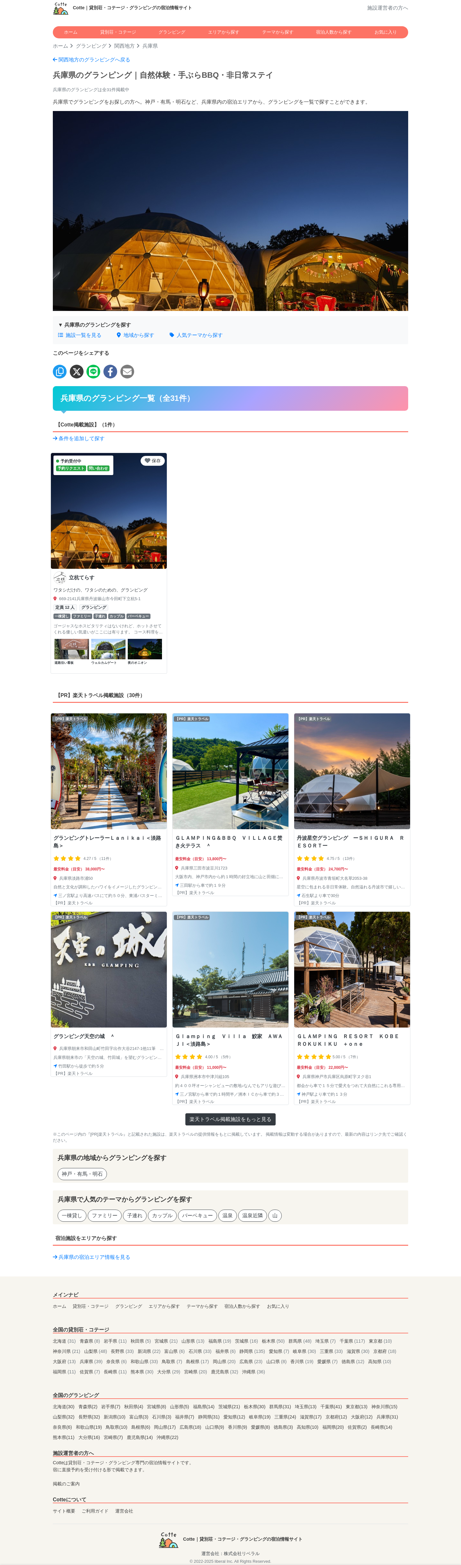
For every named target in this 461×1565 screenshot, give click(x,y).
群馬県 (300, 1341)
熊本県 (143, 1371)
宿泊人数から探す (334, 32)
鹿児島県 (225, 1371)
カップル (162, 1215)
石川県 (201, 1351)
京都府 (384, 1351)
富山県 (175, 1351)
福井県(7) (185, 1416)
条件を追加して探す (79, 438)
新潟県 (150, 1351)
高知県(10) (308, 1427)
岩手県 (116, 1341)
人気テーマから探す (196, 335)
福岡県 (65, 1371)
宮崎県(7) (114, 1437)
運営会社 (124, 1510)
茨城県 (247, 1341)
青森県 (90, 1341)
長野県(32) (89, 1416)
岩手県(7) (111, 1406)
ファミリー (104, 1215)
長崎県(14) (381, 1427)
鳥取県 (172, 1361)
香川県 (302, 1361)
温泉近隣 (252, 1215)
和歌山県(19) (89, 1427)
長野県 (123, 1351)
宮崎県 (196, 1371)
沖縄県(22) (167, 1437)
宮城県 (167, 1341)
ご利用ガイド (95, 1510)
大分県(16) (89, 1437)
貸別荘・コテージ (118, 32)
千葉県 (353, 1341)
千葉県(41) (332, 1406)
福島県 (220, 1341)
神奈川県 (67, 1351)
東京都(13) (357, 1406)
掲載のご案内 (66, 1483)
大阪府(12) (362, 1416)
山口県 (277, 1361)
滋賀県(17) (311, 1416)
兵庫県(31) (387, 1416)
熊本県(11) (64, 1437)
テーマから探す (278, 32)
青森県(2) (88, 1406)
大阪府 (65, 1361)
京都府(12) (337, 1416)
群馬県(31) (280, 1406)
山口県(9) (215, 1427)
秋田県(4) (134, 1406)
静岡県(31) (209, 1416)
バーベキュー (197, 1215)
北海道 (65, 1341)
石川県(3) (162, 1416)
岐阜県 (305, 1351)
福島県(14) (204, 1406)
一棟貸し (72, 1215)
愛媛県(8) (261, 1427)
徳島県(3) (284, 1427)
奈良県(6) (63, 1427)
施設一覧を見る (79, 335)
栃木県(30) (255, 1406)
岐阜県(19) (260, 1416)
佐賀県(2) (358, 1427)
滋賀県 (359, 1351)
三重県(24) (285, 1416)
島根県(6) (141, 1427)
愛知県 (280, 1351)
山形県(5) (180, 1406)
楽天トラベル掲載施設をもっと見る (230, 1119)
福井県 (226, 1351)
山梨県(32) (64, 1416)
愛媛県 (328, 1361)
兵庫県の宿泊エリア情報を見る (91, 1257)
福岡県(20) (333, 1427)
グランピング (171, 32)
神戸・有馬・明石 (82, 1174)
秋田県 (141, 1341)
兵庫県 (92, 1361)
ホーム (70, 32)
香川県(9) (238, 1427)
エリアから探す (223, 32)
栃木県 (274, 1341)
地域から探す (135, 335)
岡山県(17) (165, 1427)
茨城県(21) (229, 1406)
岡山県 (225, 1361)
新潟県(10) (115, 1416)
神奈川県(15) (384, 1406)
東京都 (380, 1341)
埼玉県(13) (306, 1406)
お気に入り (386, 32)
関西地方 (124, 46)
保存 (153, 460)
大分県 (169, 1371)
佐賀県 (90, 1371)
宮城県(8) (157, 1406)
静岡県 (252, 1351)
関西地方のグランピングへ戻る (91, 59)
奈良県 (117, 1361)
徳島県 (354, 1361)
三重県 (332, 1351)
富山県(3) (139, 1416)
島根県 (198, 1361)
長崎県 (116, 1371)
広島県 (251, 1361)
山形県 (194, 1341)
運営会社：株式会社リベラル (230, 1553)
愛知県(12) (235, 1416)
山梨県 (96, 1351)
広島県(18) (191, 1427)
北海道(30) (64, 1406)
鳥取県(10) (117, 1427)
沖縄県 (253, 1371)
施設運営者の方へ (387, 8)
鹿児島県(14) (140, 1437)
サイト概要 (64, 1510)
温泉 (227, 1215)
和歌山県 (145, 1361)
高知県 (379, 1361)
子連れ (134, 1215)
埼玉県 (326, 1341)
